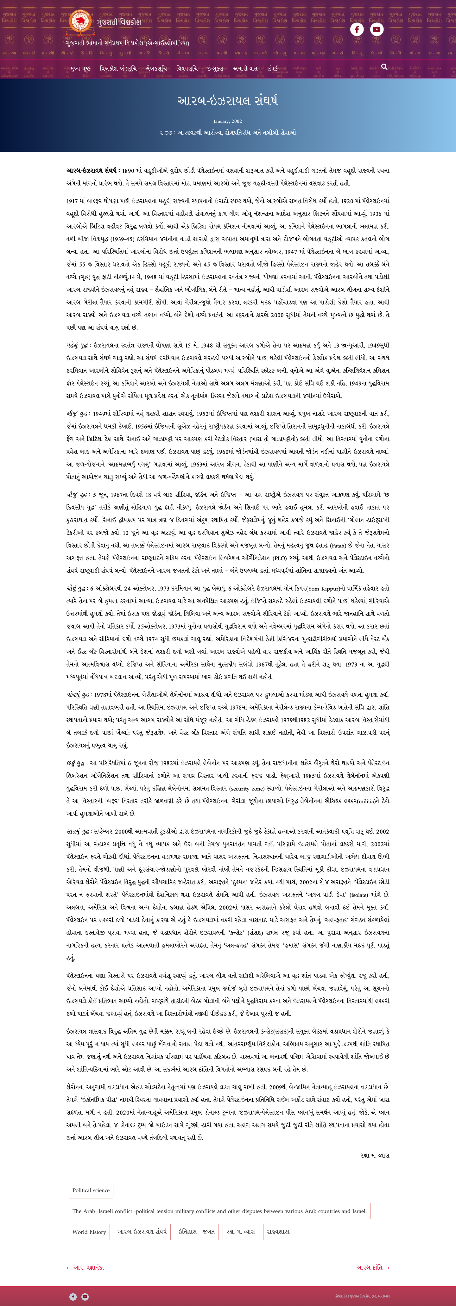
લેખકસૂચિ (156, 69)
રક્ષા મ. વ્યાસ (240, 1232)
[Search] (384, 66)
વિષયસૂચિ (187, 69)
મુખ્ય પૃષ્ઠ (81, 69)
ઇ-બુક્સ (215, 69)
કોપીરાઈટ (341, 1296)
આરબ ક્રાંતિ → (373, 1267)
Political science (91, 1190)
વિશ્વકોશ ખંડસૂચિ (118, 69)
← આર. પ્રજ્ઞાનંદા (85, 1267)
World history (89, 1232)
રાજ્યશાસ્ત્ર (278, 1232)
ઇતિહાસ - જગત (197, 1232)
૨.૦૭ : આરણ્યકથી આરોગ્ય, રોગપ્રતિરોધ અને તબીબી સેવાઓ (228, 132)
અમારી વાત (245, 69)
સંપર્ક (272, 69)
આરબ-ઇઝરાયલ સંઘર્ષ (142, 1232)
